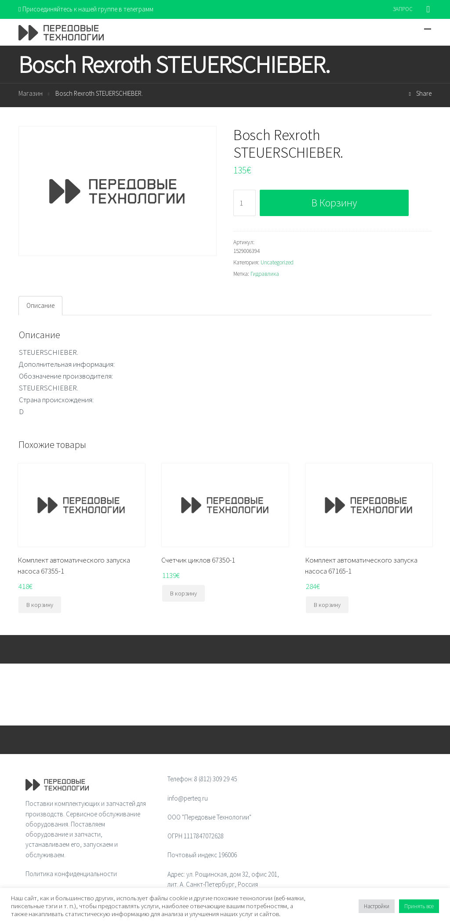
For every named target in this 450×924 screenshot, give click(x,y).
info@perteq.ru (187, 798)
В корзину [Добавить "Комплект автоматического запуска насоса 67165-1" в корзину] (327, 605)
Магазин (30, 93)
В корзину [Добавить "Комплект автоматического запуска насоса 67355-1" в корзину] (39, 605)
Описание (40, 305)
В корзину (334, 202)
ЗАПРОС (403, 9)
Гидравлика (264, 274)
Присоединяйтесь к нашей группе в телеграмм (85, 9)
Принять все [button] (419, 906)
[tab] (40, 305)
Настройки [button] (376, 906)
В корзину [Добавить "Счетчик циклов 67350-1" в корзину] (183, 593)
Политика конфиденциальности (71, 874)
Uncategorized (277, 262)
